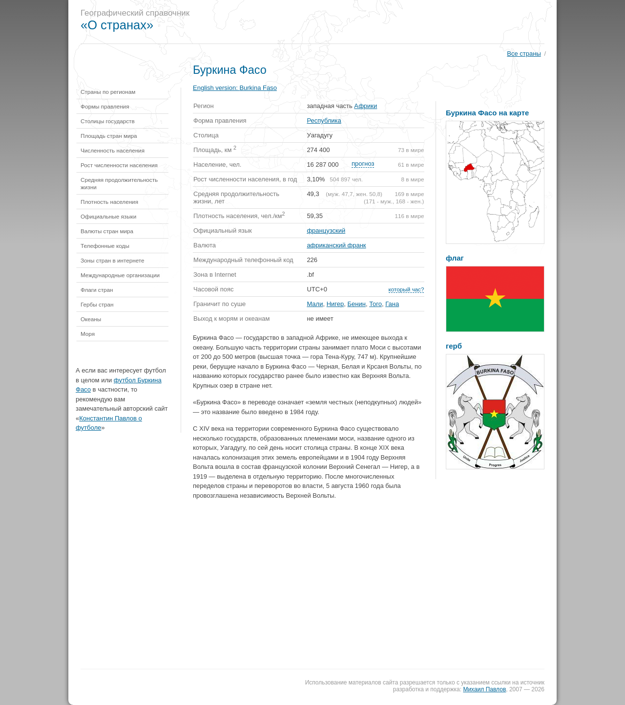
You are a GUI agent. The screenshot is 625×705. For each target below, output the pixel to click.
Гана (392, 304)
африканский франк (336, 245)
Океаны (91, 319)
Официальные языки (108, 216)
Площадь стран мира (109, 135)
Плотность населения (109, 201)
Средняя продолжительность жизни (119, 183)
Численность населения (113, 150)
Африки (365, 106)
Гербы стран (97, 304)
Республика (324, 120)
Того (375, 304)
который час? (406, 289)
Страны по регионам (108, 91)
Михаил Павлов (484, 689)
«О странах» (117, 25)
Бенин (357, 304)
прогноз (363, 163)
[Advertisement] (378, 22)
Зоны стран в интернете (113, 260)
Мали (315, 304)
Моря (88, 333)
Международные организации (120, 275)
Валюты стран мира (107, 231)
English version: (235, 87)
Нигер (335, 304)
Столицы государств (108, 121)
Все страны (524, 53)
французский (326, 230)
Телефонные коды (105, 245)
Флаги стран (97, 289)
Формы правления (105, 106)
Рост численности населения (119, 165)
